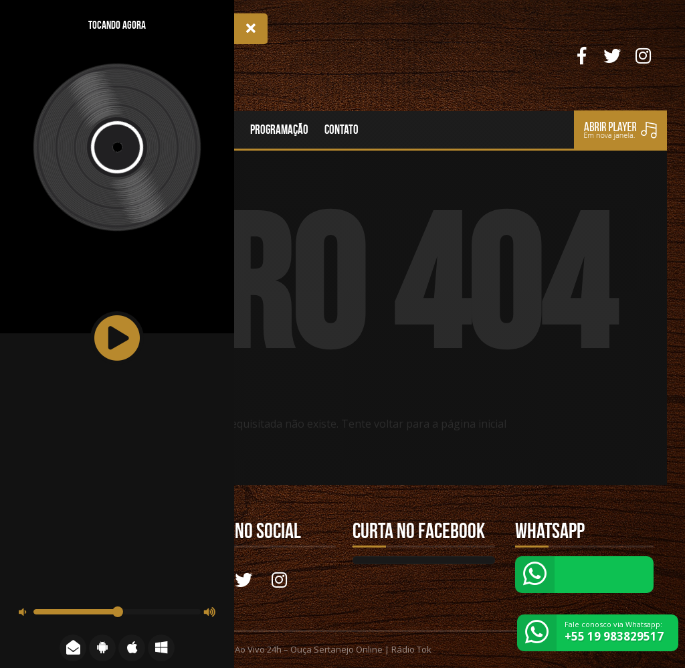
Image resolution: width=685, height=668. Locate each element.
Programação (279, 129)
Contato (341, 129)
